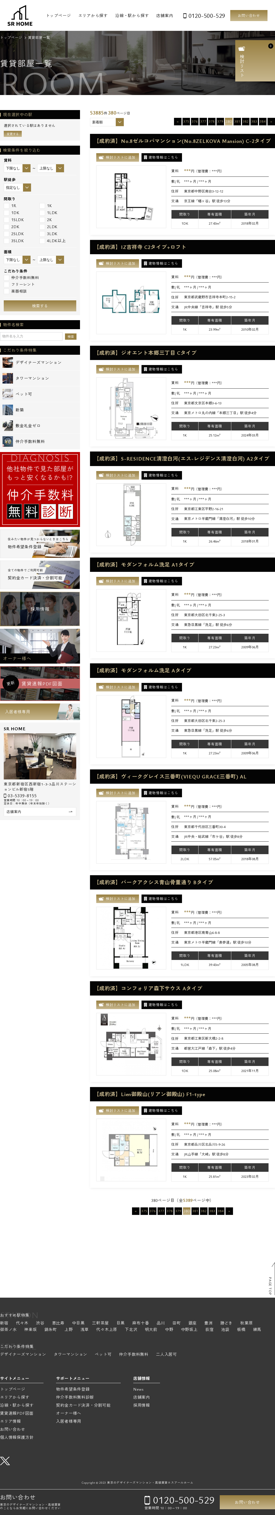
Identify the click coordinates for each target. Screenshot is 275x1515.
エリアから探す (93, 16)
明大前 (151, 1329)
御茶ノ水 (8, 1329)
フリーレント (19, 284)
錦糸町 (50, 1329)
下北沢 (131, 1329)
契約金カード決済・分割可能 (83, 1405)
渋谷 (40, 1323)
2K (46, 220)
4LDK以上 (53, 241)
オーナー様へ (17, 658)
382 (245, 121)
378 (211, 121)
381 (237, 121)
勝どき (226, 1323)
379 (220, 121)
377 (203, 121)
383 (254, 121)
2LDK (49, 227)
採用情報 (39, 609)
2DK (11, 227)
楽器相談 (15, 291)
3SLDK (14, 241)
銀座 (192, 1323)
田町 (176, 1323)
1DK (11, 213)
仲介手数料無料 (21, 278)
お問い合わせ (249, 15)
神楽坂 (30, 1329)
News (138, 1389)
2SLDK (14, 234)
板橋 (241, 1329)
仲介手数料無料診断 (75, 1397)
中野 (169, 1329)
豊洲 (208, 1323)
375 (186, 121)
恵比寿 (58, 1323)
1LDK (49, 213)
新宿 (4, 1323)
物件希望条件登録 (73, 1389)
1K (46, 206)
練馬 (257, 1329)
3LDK (49, 234)
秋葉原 (246, 1323)
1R (10, 206)
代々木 (22, 1323)
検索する (40, 306)
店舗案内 (164, 16)
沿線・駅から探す (132, 16)
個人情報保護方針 (17, 1437)
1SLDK (14, 220)
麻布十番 (140, 1323)
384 (263, 121)
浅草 (84, 1329)
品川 (160, 1323)
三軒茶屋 (100, 1323)
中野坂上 (189, 1329)
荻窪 (209, 1329)
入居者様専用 (17, 712)
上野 (68, 1329)
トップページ (58, 16)
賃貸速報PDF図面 (17, 1413)
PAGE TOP (270, 1286)
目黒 (120, 1323)
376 (195, 121)
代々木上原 (106, 1329)
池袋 (225, 1329)
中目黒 (78, 1323)
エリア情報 (10, 1421)
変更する (13, 134)
